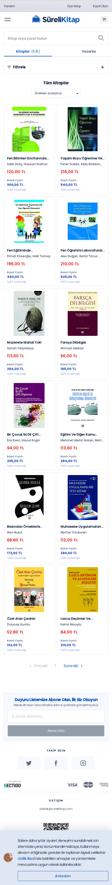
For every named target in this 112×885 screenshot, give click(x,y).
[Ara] (101, 38)
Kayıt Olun (100, 6)
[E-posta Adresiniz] (56, 716)
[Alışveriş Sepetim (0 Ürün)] (104, 20)
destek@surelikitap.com (56, 809)
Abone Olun (56, 731)
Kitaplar (28, 51)
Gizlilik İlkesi (26, 858)
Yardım (9, 6)
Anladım (63, 876)
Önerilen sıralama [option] (48, 93)
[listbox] (56, 93)
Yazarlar (89, 51)
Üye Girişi (74, 6)
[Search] (56, 38)
